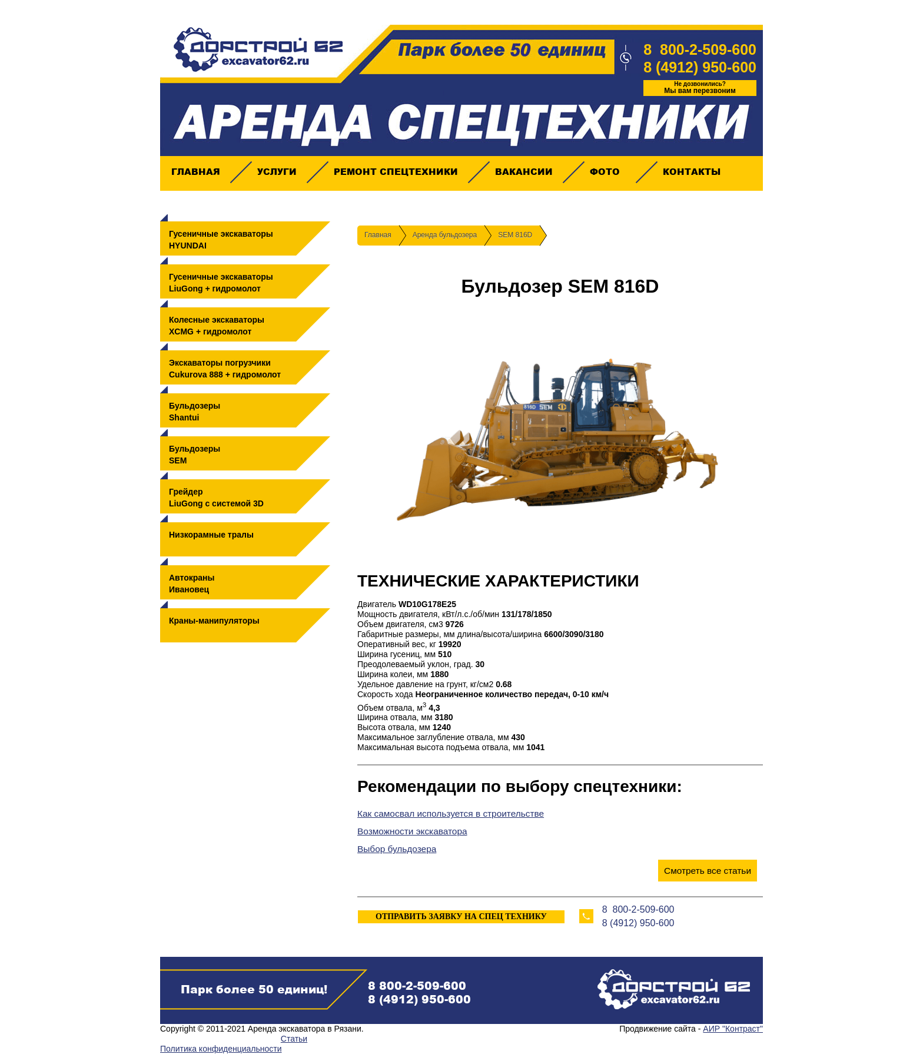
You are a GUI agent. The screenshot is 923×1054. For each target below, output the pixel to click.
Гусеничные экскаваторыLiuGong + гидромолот (221, 282)
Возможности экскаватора (412, 831)
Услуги (276, 172)
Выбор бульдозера (396, 849)
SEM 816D (515, 235)
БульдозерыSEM (194, 454)
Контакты (691, 172)
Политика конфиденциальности (221, 1048)
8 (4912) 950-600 (699, 67)
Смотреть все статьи (707, 871)
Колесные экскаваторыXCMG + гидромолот (216, 325)
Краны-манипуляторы (214, 620)
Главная (195, 172)
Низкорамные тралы (211, 534)
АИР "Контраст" (733, 1028)
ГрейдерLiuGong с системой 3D (216, 497)
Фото (604, 172)
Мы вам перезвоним (700, 88)
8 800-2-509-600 (699, 49)
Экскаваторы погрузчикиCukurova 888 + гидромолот (225, 368)
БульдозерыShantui (194, 411)
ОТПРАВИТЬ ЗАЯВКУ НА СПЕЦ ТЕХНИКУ (461, 916)
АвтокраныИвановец (192, 583)
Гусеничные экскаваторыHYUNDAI (221, 239)
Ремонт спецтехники (395, 172)
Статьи (294, 1038)
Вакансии (523, 172)
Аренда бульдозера (445, 235)
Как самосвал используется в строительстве (450, 813)
